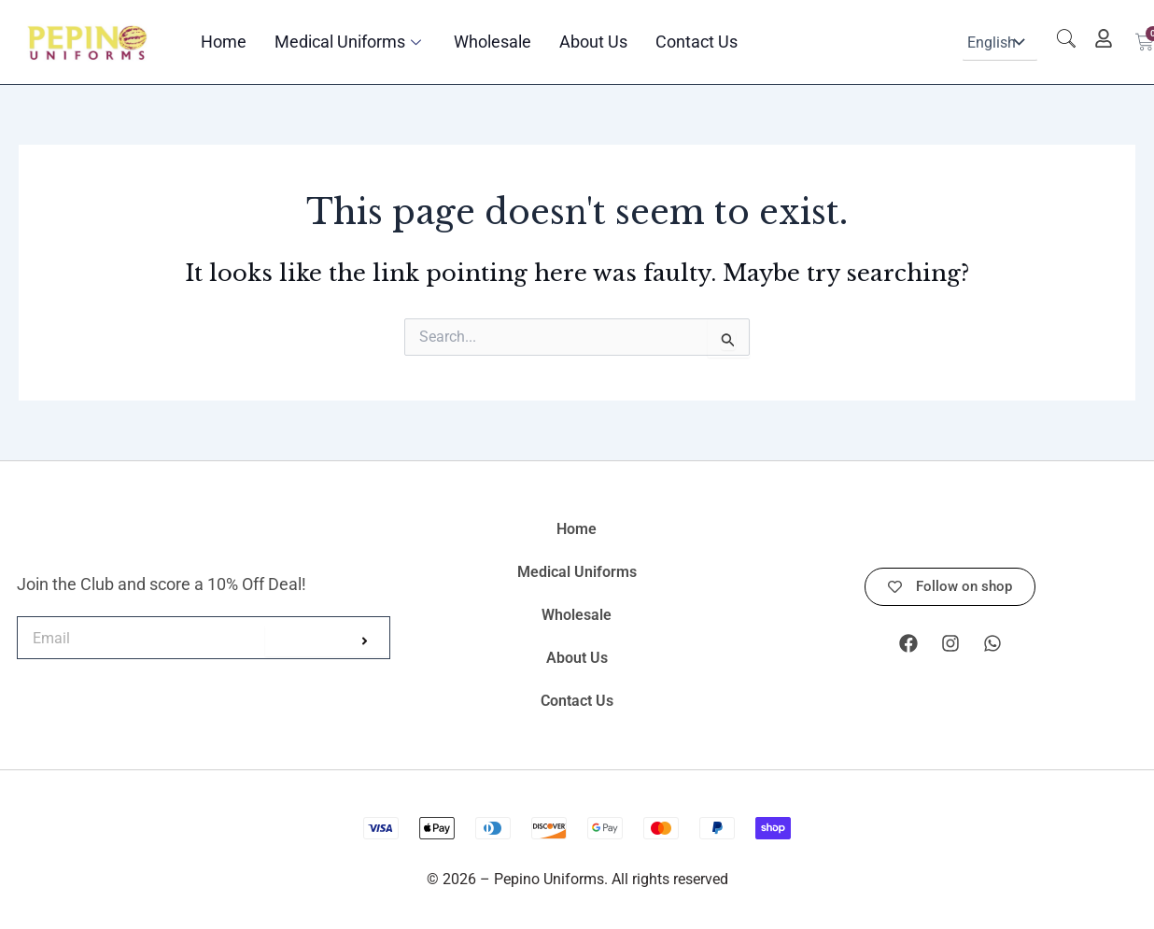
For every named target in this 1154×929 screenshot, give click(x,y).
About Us (593, 41)
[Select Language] (1000, 42)
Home (223, 41)
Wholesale (492, 41)
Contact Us (696, 41)
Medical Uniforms (350, 41)
